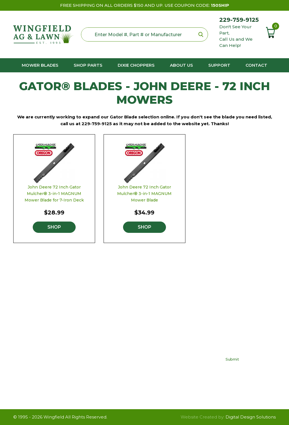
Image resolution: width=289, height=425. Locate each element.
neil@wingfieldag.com (51, 357)
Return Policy (173, 346)
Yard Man (113, 363)
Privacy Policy (174, 338)
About (166, 363)
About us (181, 65)
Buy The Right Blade (181, 321)
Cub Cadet (114, 329)
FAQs (165, 329)
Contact (256, 65)
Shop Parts (88, 65)
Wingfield (53, 417)
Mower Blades (40, 65)
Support (219, 65)
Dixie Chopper (118, 338)
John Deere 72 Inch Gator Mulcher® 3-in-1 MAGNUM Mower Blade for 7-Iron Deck (54, 194)
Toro (107, 355)
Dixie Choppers (136, 65)
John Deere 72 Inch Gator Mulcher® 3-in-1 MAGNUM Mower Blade (144, 194)
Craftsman (114, 321)
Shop (54, 227)
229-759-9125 (239, 19)
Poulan (110, 346)
